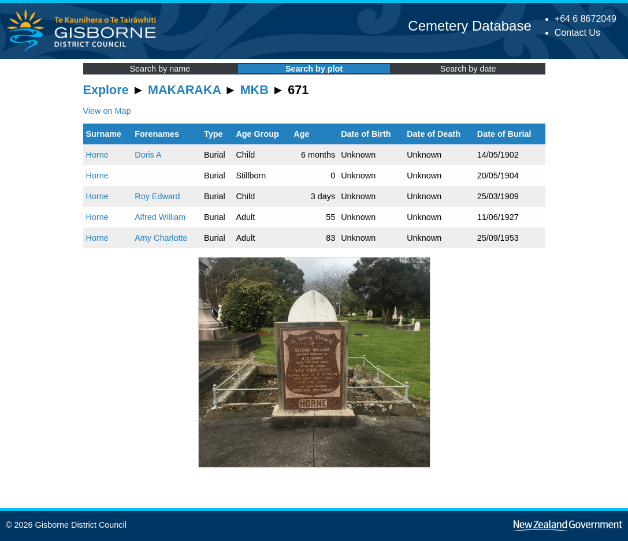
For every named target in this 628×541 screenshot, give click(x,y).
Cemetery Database (469, 25)
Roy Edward (157, 196)
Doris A (148, 154)
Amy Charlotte (161, 237)
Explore (106, 90)
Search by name (159, 68)
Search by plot (314, 68)
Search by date (468, 68)
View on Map (107, 110)
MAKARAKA (184, 90)
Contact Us (577, 33)
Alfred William (160, 217)
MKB (254, 90)
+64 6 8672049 (585, 19)
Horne (97, 154)
